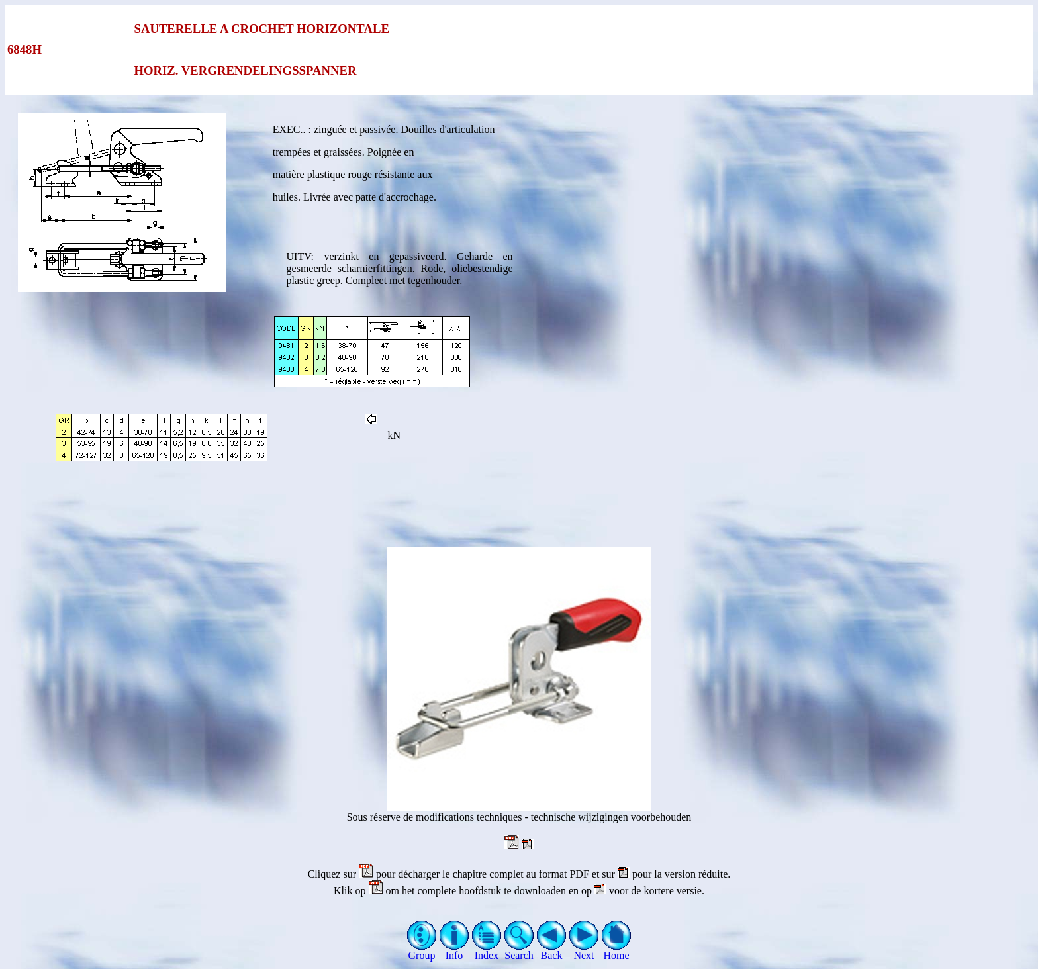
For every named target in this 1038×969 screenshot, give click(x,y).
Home (617, 951)
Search (519, 951)
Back (552, 951)
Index (487, 951)
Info (454, 951)
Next (584, 951)
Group (422, 951)
